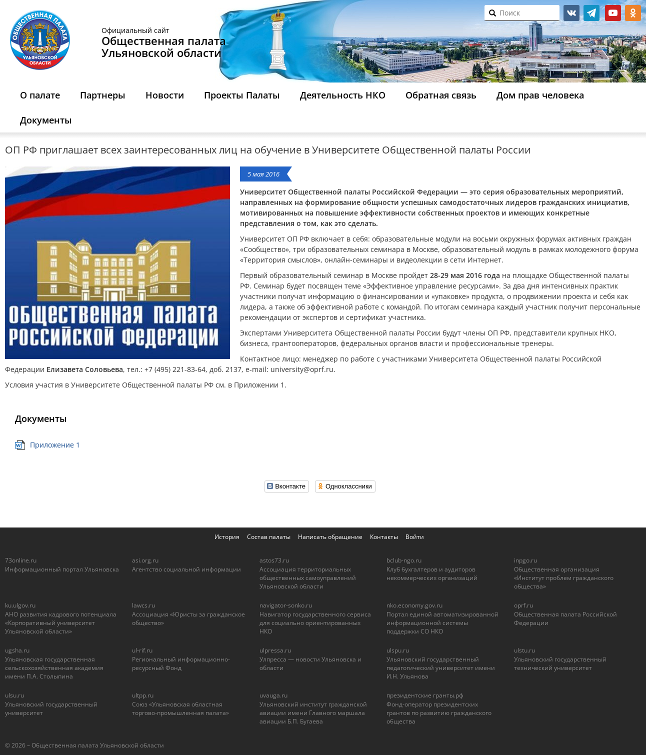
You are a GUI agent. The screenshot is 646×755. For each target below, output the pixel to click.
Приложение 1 (55, 445)
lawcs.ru (143, 605)
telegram (592, 13)
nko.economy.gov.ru (414, 605)
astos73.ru (274, 560)
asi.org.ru (145, 560)
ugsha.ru (17, 650)
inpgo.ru (525, 560)
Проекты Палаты (242, 95)
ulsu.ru (14, 695)
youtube (613, 13)
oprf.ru (523, 605)
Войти (415, 536)
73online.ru (20, 560)
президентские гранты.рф (425, 695)
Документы (46, 120)
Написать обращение (330, 536)
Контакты (384, 536)
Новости (165, 95)
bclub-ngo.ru (404, 560)
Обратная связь (441, 95)
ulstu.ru (524, 650)
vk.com (572, 13)
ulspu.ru (397, 650)
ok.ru (633, 13)
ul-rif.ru (142, 650)
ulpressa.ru (275, 650)
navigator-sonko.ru (286, 605)
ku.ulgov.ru (20, 605)
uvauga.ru (274, 695)
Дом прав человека (540, 95)
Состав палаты (268, 536)
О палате (40, 95)
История (227, 536)
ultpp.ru (143, 695)
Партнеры (103, 95)
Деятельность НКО (343, 95)
